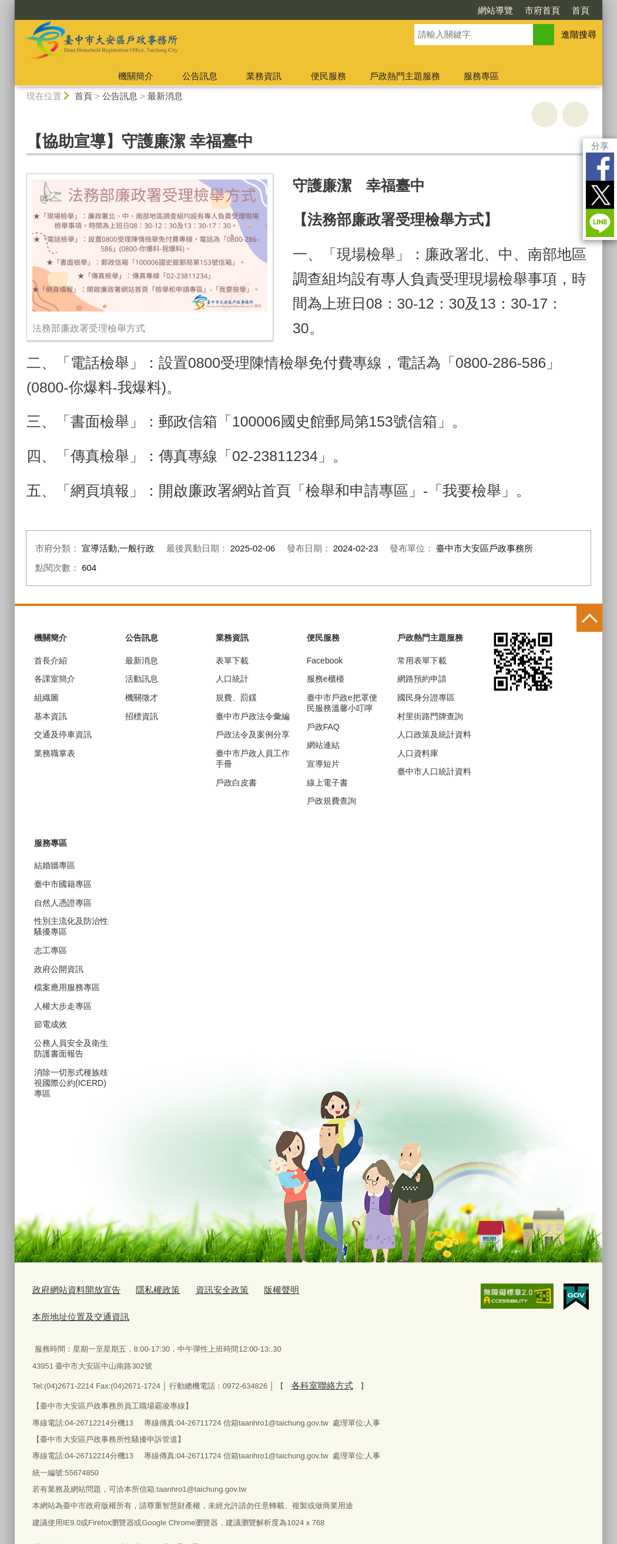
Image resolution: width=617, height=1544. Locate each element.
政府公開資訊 (58, 969)
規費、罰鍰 (236, 697)
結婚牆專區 (54, 865)
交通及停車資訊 (63, 734)
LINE (600, 223)
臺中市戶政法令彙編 (253, 716)
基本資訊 (50, 716)
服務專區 (481, 76)
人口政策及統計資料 (434, 734)
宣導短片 (323, 763)
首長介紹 (50, 660)
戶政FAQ (323, 727)
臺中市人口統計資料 (434, 771)
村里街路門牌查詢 (430, 716)
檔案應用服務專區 (67, 987)
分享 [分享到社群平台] (600, 145)
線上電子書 (327, 782)
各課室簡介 (54, 678)
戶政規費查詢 (331, 800)
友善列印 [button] (545, 114)
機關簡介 (135, 76)
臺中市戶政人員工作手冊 (253, 758)
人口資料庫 (417, 753)
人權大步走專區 (63, 1006)
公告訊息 (199, 76)
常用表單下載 (422, 660)
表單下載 (232, 660)
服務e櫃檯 (325, 678)
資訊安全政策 (201, 1288)
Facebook (600, 167)
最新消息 (165, 96)
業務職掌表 (54, 753)
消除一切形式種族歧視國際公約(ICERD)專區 (71, 1083)
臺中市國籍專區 (63, 884)
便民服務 (328, 76)
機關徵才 (141, 697)
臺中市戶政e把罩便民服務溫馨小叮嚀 (342, 703)
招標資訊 (141, 716)
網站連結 (323, 745)
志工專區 (50, 950)
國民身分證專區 (426, 697)
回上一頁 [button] (575, 114)
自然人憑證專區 (63, 903)
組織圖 (46, 697)
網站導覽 (495, 10)
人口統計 (232, 678)
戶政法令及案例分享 (253, 734)
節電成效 (50, 1024)
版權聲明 (254, 1288)
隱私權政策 (143, 1288)
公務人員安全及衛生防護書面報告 (71, 1048)
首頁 (580, 10)
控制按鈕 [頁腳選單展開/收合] (589, 619)
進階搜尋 (578, 34)
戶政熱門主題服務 (405, 76)
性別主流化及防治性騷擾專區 (71, 926)
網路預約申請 (422, 678)
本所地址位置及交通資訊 (328, 1288)
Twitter (600, 195)
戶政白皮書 (236, 782)
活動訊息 (141, 678)
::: (10, 5)
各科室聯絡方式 (317, 1354)
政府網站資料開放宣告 (70, 1288)
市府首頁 (542, 10)
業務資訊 (263, 76)
